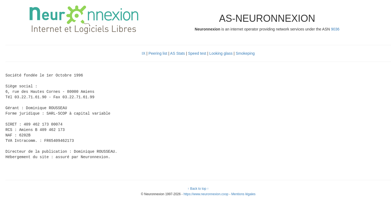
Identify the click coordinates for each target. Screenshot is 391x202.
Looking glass (221, 53)
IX (143, 53)
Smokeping (245, 53)
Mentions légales (243, 194)
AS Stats (177, 53)
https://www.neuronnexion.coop (206, 194)
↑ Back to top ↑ (198, 189)
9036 (335, 29)
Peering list (158, 53)
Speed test (197, 53)
